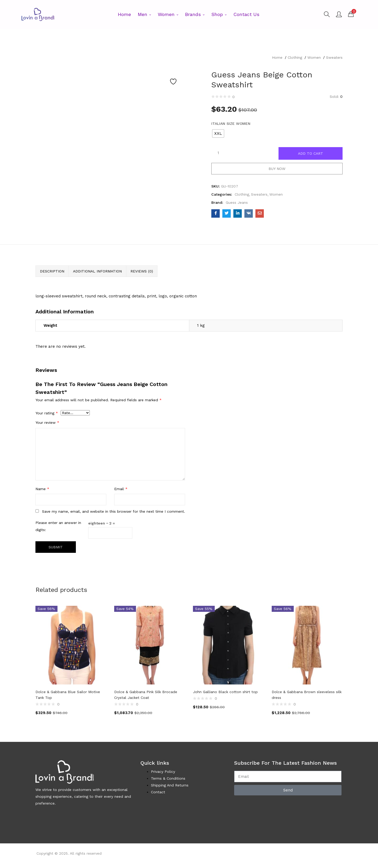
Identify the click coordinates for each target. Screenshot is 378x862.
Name (42, 489)
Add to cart (310, 153)
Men (144, 14)
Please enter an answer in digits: (58, 526)
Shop (219, 14)
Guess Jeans (237, 202)
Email (121, 489)
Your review (47, 422)
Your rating (46, 413)
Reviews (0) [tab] (141, 271)
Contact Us (246, 14)
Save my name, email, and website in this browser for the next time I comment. (113, 511)
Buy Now (277, 169)
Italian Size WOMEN (230, 123)
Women (168, 14)
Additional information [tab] (97, 271)
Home (124, 14)
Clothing (295, 57)
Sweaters (334, 57)
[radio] (218, 133)
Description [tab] (52, 271)
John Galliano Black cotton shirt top (225, 692)
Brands (194, 14)
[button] (351, 14)
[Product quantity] (218, 153)
